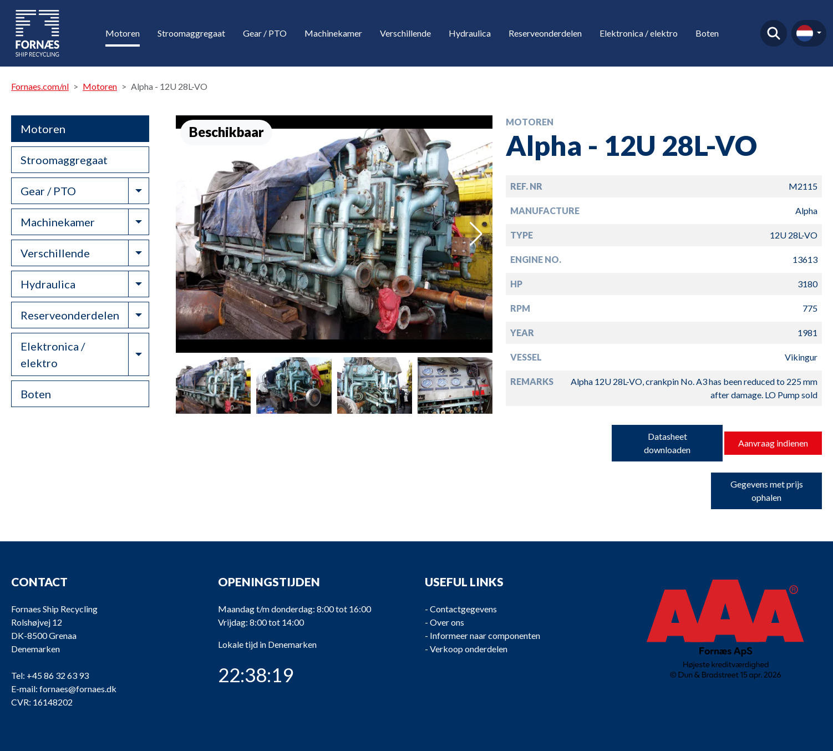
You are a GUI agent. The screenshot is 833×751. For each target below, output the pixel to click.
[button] (476, 234)
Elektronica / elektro (639, 33)
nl (804, 33)
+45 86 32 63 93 (58, 675)
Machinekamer (333, 33)
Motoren (122, 33)
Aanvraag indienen (773, 443)
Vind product (773, 33)
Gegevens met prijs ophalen (766, 491)
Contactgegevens (463, 608)
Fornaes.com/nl (40, 86)
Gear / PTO (265, 33)
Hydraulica (470, 33)
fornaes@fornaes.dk (77, 688)
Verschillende (405, 33)
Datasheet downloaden (667, 443)
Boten (707, 33)
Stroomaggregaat (191, 33)
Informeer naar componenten (485, 635)
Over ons (447, 622)
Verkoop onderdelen (468, 648)
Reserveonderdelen (545, 33)
